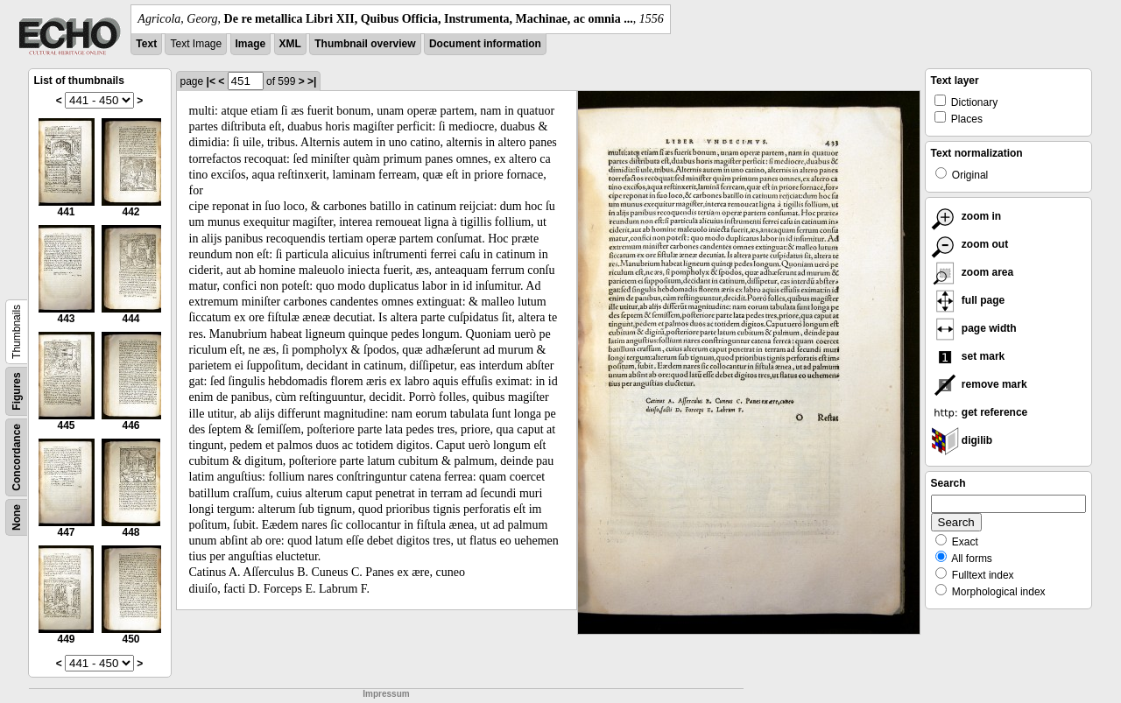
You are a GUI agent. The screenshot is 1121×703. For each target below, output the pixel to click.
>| (311, 81)
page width (974, 328)
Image (251, 44)
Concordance (17, 457)
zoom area (972, 272)
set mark (968, 356)
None (17, 517)
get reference (979, 412)
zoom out (970, 244)
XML (290, 44)
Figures (17, 391)
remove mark (979, 384)
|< (211, 81)
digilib (962, 440)
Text (146, 44)
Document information (485, 44)
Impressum (386, 694)
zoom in (966, 216)
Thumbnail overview (364, 44)
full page (968, 300)
